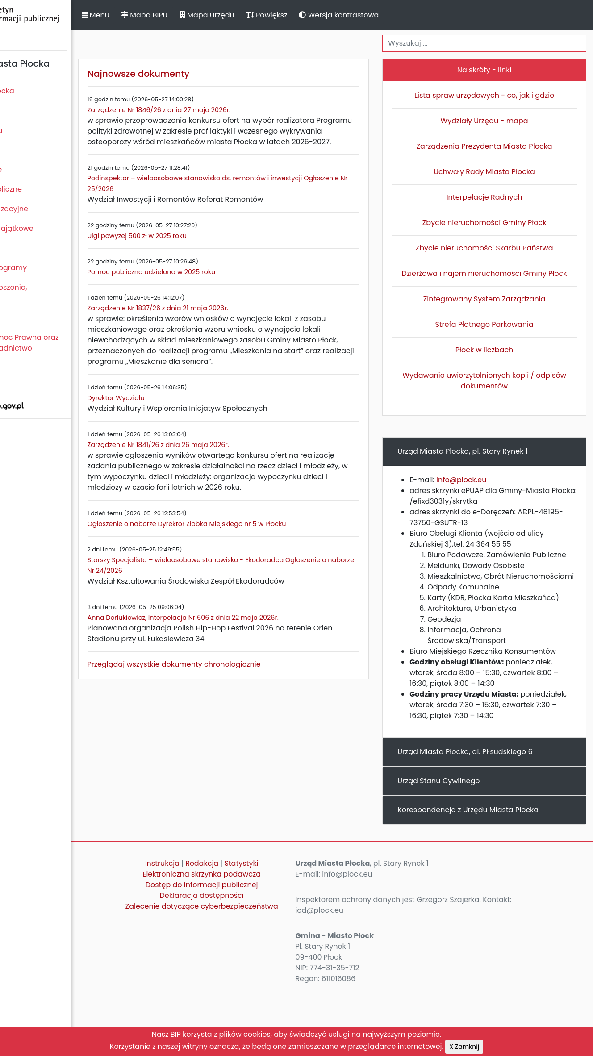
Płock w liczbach (497, 360)
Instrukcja (209, 927)
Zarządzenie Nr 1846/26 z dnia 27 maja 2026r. (221, 109)
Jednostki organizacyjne (47, 209)
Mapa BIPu (207, 15)
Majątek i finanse (34, 169)
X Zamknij (464, 1046)
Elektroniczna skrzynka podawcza (249, 938)
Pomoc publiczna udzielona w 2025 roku (214, 282)
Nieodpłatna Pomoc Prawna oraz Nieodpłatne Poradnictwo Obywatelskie (62, 348)
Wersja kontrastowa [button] (402, 15)
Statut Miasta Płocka (40, 91)
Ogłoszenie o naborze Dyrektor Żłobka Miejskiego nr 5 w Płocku (249, 555)
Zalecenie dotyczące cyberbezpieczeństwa (248, 975)
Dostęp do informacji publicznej (248, 949)
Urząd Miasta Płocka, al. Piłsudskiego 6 (491, 816)
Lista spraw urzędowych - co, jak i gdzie (497, 95)
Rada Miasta (26, 110)
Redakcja (249, 927)
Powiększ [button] (329, 15)
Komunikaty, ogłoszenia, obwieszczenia (47, 292)
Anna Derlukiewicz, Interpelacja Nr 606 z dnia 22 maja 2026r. (245, 649)
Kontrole (19, 248)
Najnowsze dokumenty (201, 73)
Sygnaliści (22, 378)
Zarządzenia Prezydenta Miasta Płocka (497, 146)
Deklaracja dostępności (249, 960)
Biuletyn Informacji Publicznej (67, 23)
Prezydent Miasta (34, 130)
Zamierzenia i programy (47, 268)
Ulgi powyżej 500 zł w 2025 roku (199, 246)
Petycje (17, 318)
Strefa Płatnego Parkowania (497, 335)
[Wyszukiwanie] (497, 43)
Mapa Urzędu (269, 15)
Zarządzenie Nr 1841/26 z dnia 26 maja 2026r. (221, 466)
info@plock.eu (488, 490)
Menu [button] (158, 15)
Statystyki (288, 927)
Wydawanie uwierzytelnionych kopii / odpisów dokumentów (497, 391)
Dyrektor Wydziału (178, 419)
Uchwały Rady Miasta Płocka (497, 172)
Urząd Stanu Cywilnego (465, 845)
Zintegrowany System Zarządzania (497, 310)
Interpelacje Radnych (497, 197)
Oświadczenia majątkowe (50, 228)
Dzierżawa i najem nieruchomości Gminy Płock (497, 278)
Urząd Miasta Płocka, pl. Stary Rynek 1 (489, 462)
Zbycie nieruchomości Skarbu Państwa (497, 248)
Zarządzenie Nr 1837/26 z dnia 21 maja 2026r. (220, 318)
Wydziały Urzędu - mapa (497, 121)
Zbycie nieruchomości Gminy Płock (497, 222)
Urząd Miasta (27, 150)
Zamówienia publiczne (44, 189)
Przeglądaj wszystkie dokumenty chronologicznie (236, 696)
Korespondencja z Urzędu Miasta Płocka (494, 874)
